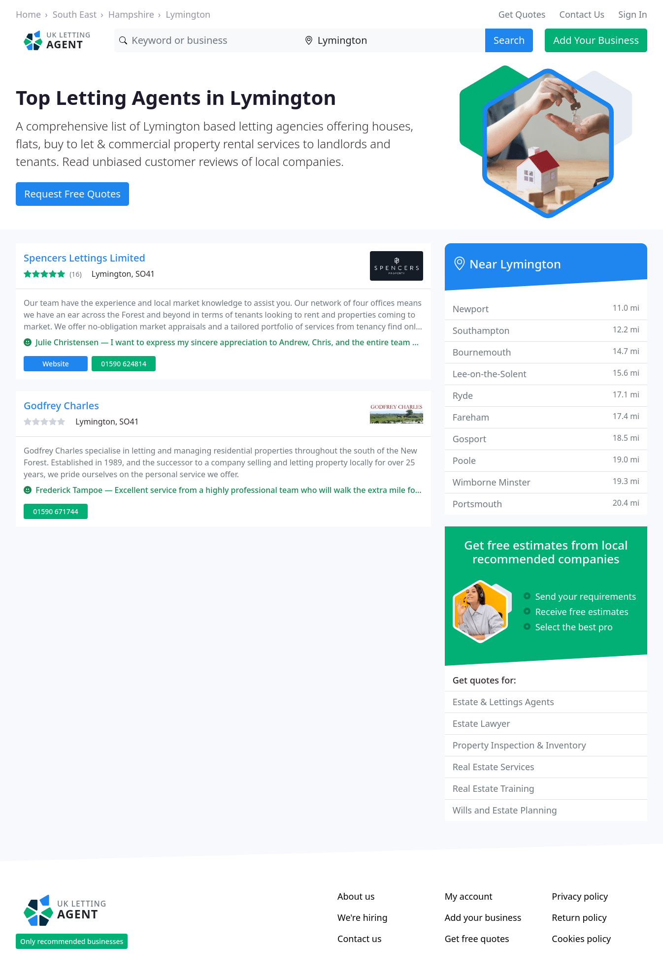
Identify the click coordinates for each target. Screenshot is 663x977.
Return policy (579, 917)
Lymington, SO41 (123, 273)
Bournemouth (546, 352)
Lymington (188, 14)
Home (28, 14)
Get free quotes (477, 938)
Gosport (546, 438)
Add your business (483, 917)
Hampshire (131, 14)
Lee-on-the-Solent (546, 373)
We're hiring (362, 917)
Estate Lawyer (481, 723)
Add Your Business (596, 40)
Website (55, 363)
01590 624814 (123, 363)
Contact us (359, 938)
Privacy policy (580, 896)
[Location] (392, 40)
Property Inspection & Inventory (519, 745)
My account (469, 896)
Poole (546, 460)
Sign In (632, 14)
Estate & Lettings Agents (503, 702)
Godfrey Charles (61, 405)
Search (509, 40)
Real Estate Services (493, 767)
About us (356, 896)
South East (75, 14)
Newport (546, 308)
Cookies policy (581, 938)
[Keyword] (206, 40)
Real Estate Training (493, 788)
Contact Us (582, 14)
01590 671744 (55, 511)
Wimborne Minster (546, 482)
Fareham (546, 417)
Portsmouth (546, 503)
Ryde (546, 395)
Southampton (546, 330)
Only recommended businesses (71, 941)
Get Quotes (522, 14)
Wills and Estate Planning (505, 810)
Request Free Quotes (72, 193)
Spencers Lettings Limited (84, 257)
